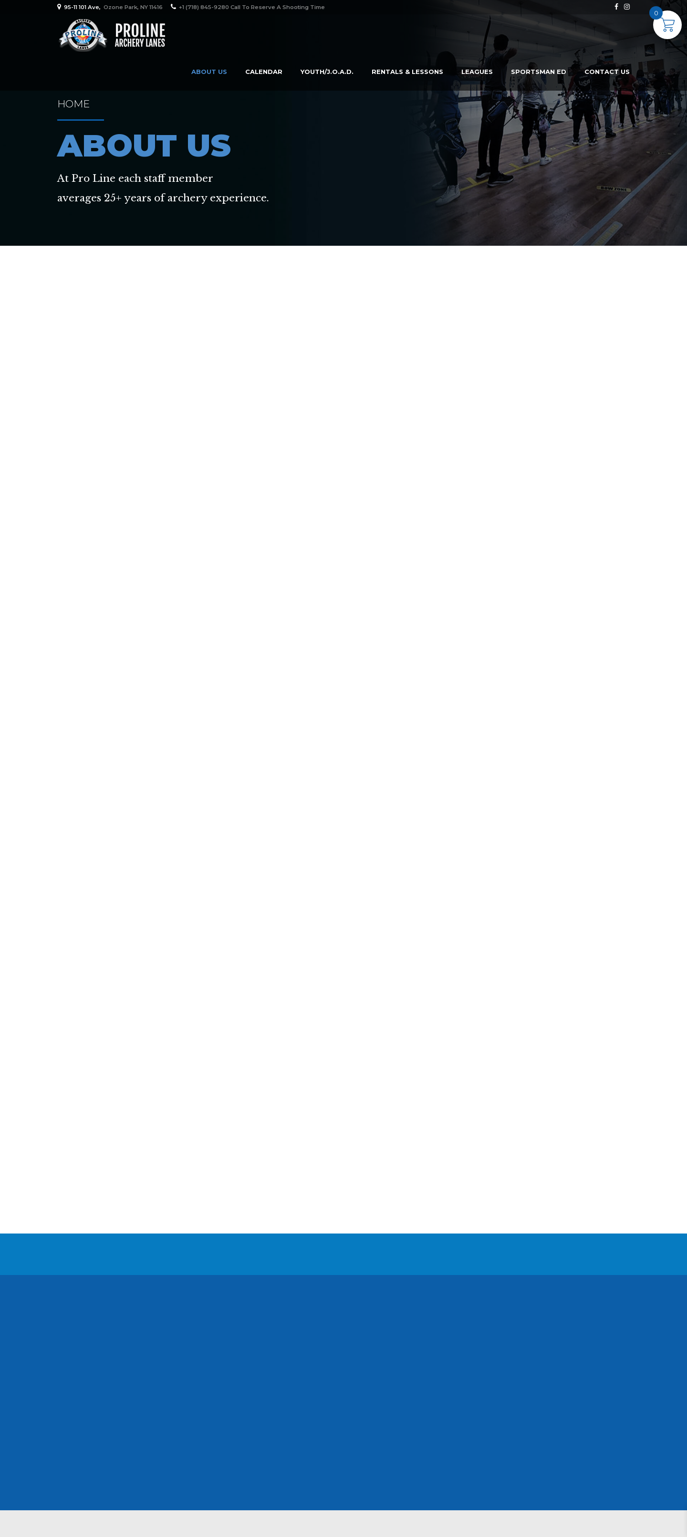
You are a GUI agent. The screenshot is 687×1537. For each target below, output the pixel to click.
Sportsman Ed (538, 71)
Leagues (477, 71)
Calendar (263, 71)
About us (209, 71)
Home (73, 104)
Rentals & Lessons (407, 71)
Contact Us (607, 71)
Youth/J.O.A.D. (327, 71)
